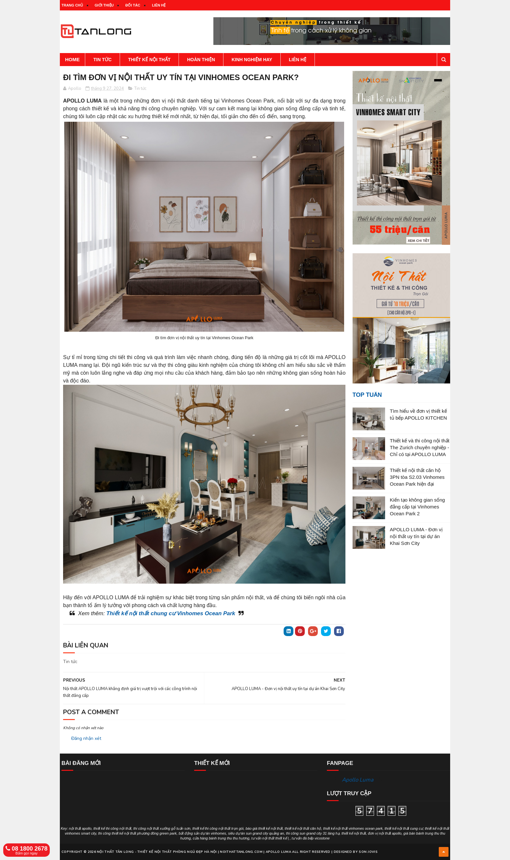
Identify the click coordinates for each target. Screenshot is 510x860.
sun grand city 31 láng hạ (320, 833)
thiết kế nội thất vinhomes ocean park (353, 828)
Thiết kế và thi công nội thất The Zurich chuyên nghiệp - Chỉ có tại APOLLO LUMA (420, 447)
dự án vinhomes (213, 833)
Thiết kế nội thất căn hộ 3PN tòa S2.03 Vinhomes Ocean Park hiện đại (417, 477)
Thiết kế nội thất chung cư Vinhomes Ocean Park (170, 613)
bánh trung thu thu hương (229, 838)
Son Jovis (368, 852)
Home (72, 59)
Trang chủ (72, 5)
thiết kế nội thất (354, 833)
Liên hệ (159, 5)
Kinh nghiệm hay (252, 59)
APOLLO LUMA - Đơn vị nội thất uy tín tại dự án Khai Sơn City (416, 536)
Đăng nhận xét (86, 738)
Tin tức (102, 59)
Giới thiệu (104, 5)
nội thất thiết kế (274, 838)
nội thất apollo (80, 828)
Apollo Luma (357, 780)
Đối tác (132, 5)
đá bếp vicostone (316, 838)
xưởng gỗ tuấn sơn (175, 828)
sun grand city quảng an (265, 833)
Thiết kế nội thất (149, 59)
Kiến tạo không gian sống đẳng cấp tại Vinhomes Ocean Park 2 (417, 506)
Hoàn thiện (201, 59)
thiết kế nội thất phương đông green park (144, 833)
